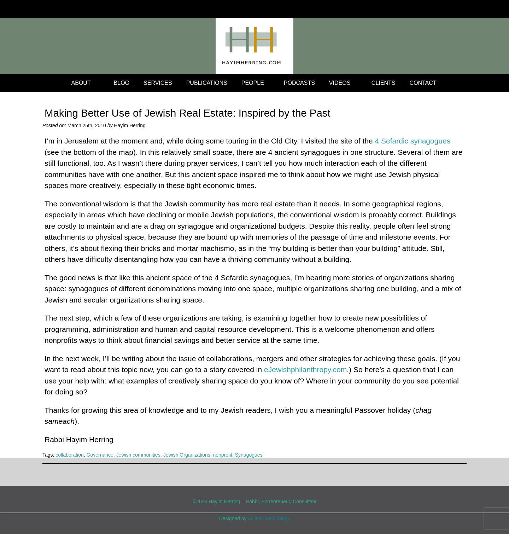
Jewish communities (138, 455)
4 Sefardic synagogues (413, 141)
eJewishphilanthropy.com (305, 369)
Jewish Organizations (186, 455)
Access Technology (269, 518)
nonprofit (222, 455)
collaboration (69, 455)
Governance (100, 455)
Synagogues (249, 455)
